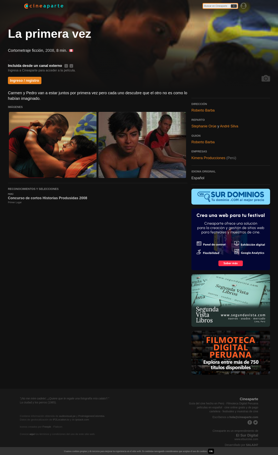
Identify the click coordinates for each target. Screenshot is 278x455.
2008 (49, 50)
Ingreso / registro (24, 81)
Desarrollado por (241, 444)
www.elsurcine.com (246, 439)
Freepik (46, 426)
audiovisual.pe (67, 416)
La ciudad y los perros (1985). (38, 402)
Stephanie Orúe (203, 126)
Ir (233, 6)
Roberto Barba (203, 110)
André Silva (229, 126)
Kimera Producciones (208, 158)
